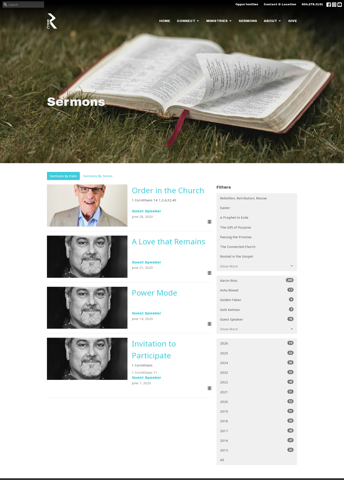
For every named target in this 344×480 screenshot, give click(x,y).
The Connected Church (237, 246)
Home (164, 21)
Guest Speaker (257, 319)
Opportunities (246, 4)
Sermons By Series (98, 176)
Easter (225, 208)
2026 (257, 343)
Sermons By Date (63, 176)
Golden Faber (257, 299)
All (222, 460)
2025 (257, 353)
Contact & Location (280, 4)
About (272, 21)
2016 (257, 440)
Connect (188, 21)
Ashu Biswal (257, 290)
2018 (257, 421)
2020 (257, 401)
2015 (257, 450)
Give (292, 21)
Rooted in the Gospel (236, 256)
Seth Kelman (257, 309)
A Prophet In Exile (234, 217)
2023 (257, 372)
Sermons (248, 21)
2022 (257, 382)
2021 (257, 392)
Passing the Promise (236, 237)
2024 (257, 362)
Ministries (219, 21)
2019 (257, 411)
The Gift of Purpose (235, 227)
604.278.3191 (312, 4)
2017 (257, 430)
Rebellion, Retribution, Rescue (243, 198)
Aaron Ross (257, 280)
